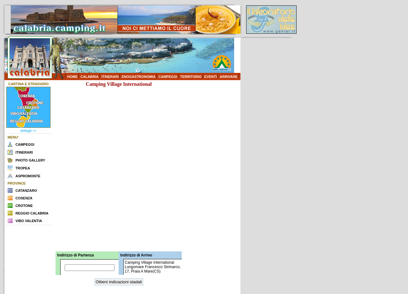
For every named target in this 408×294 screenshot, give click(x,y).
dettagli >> (28, 130)
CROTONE (24, 206)
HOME (72, 77)
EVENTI (210, 77)
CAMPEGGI (167, 77)
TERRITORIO (191, 77)
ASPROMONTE (27, 176)
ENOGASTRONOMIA (138, 77)
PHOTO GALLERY (30, 160)
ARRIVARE (229, 77)
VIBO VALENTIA (28, 221)
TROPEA (22, 168)
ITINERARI (110, 77)
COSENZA (24, 198)
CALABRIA (89, 77)
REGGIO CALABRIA (32, 213)
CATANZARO (26, 190)
